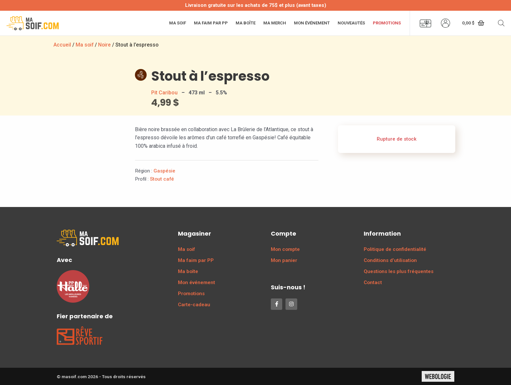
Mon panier (284, 260)
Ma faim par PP (211, 23)
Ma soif (177, 23)
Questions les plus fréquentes (398, 271)
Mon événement (312, 23)
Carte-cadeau (194, 305)
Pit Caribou (164, 92)
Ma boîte (246, 23)
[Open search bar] (501, 23)
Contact (373, 282)
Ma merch (274, 23)
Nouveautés (351, 23)
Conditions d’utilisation (390, 260)
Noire (105, 45)
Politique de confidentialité (395, 249)
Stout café (162, 179)
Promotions (387, 23)
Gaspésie (164, 171)
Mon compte (285, 249)
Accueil (62, 45)
